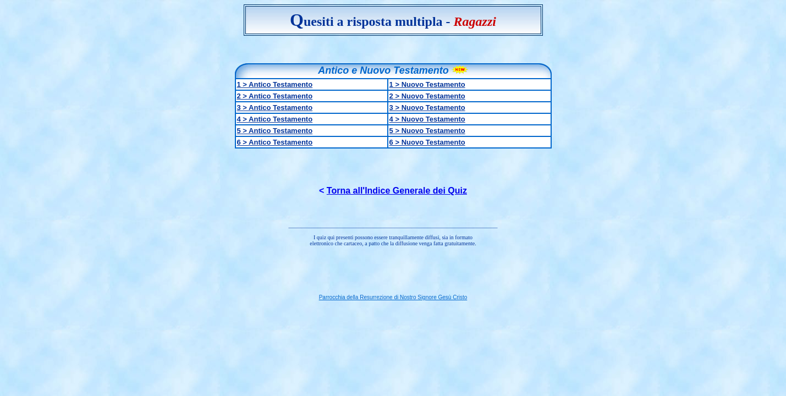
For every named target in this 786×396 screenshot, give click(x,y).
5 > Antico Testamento (275, 131)
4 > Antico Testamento (275, 119)
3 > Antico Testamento (275, 107)
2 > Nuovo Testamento (427, 96)
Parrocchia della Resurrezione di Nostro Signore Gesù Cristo (393, 297)
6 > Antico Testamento (275, 142)
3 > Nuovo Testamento (427, 107)
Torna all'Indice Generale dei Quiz (397, 190)
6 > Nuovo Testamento (427, 142)
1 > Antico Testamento (275, 84)
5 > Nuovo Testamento (427, 131)
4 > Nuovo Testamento (427, 119)
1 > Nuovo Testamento (427, 84)
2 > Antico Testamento (275, 96)
